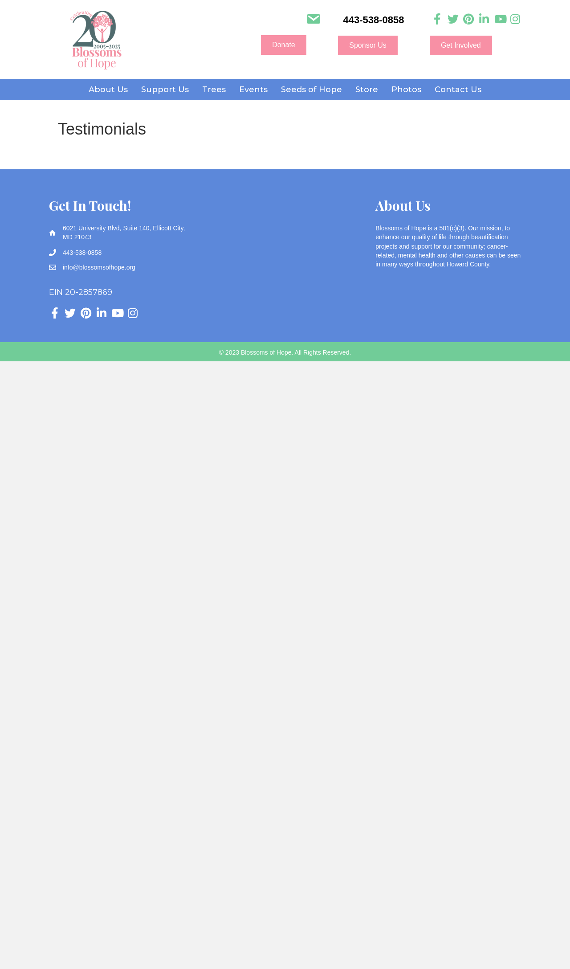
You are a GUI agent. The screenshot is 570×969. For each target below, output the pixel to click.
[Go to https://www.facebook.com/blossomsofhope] (437, 19)
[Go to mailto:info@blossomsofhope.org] (313, 20)
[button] (283, 45)
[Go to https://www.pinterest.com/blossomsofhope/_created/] (468, 19)
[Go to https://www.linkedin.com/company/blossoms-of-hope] (484, 19)
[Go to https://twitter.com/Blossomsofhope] (453, 19)
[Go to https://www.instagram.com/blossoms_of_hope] (515, 19)
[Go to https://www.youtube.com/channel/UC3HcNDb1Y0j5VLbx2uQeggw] (499, 19)
